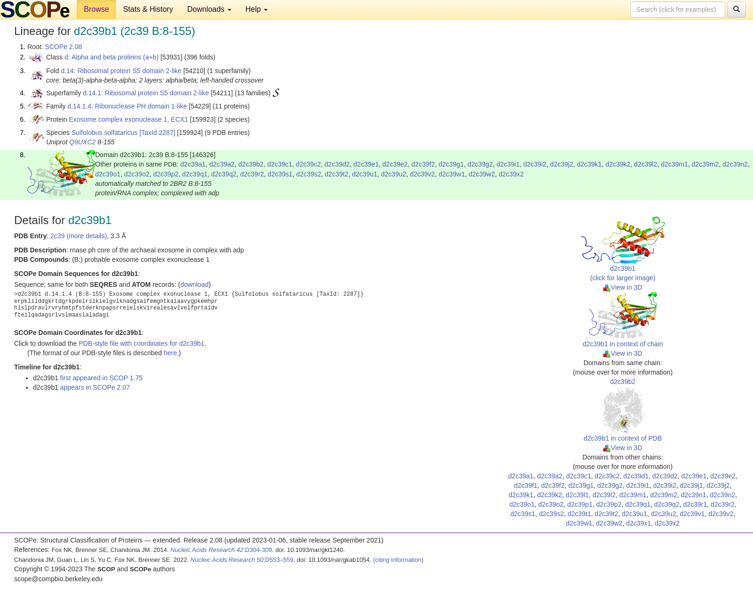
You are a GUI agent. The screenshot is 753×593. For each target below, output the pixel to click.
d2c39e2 (395, 164)
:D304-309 (221, 549)
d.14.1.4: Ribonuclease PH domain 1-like (127, 106)
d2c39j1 (691, 485)
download (194, 284)
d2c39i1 (508, 164)
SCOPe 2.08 (63, 46)
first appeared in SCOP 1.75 (101, 378)
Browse (96, 9)
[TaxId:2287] (157, 132)
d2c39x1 (638, 523)
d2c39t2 (336, 174)
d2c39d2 (337, 164)
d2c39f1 (526, 485)
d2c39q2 (224, 174)
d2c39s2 (308, 174)
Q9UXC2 (82, 142)
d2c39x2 (511, 174)
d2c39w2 (481, 174)
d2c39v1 (692, 514)
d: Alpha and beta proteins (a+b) (112, 57)
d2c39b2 (251, 164)
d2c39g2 (480, 164)
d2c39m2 (705, 164)
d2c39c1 (279, 164)
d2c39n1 (693, 495)
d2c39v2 (422, 174)
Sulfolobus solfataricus (105, 132)
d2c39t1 (579, 514)
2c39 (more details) (78, 236)
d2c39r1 (695, 504)
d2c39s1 (280, 174)
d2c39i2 (535, 164)
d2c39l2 (645, 164)
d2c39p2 (166, 174)
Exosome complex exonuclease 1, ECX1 (128, 119)
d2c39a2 (222, 164)
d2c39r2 (252, 174)
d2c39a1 (193, 164)
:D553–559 (242, 559)
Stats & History (148, 9)
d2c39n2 (735, 164)
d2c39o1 (108, 174)
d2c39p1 (580, 504)
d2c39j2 (561, 164)
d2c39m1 (674, 164)
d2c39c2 (308, 164)
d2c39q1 (195, 174)
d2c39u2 (393, 174)
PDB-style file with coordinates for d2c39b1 (142, 343)
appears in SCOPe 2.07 (95, 387)
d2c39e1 (366, 164)
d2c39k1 (589, 164)
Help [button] (257, 9)
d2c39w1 (452, 174)
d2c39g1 (451, 164)
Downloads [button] (209, 9)
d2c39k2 (618, 164)
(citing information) (398, 559)
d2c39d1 (636, 476)
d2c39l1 (577, 495)
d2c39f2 (423, 164)
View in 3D (622, 287)
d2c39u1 (364, 174)
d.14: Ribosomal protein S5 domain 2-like (121, 71)
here (170, 353)
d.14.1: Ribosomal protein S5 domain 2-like (146, 93)
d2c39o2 (137, 174)
